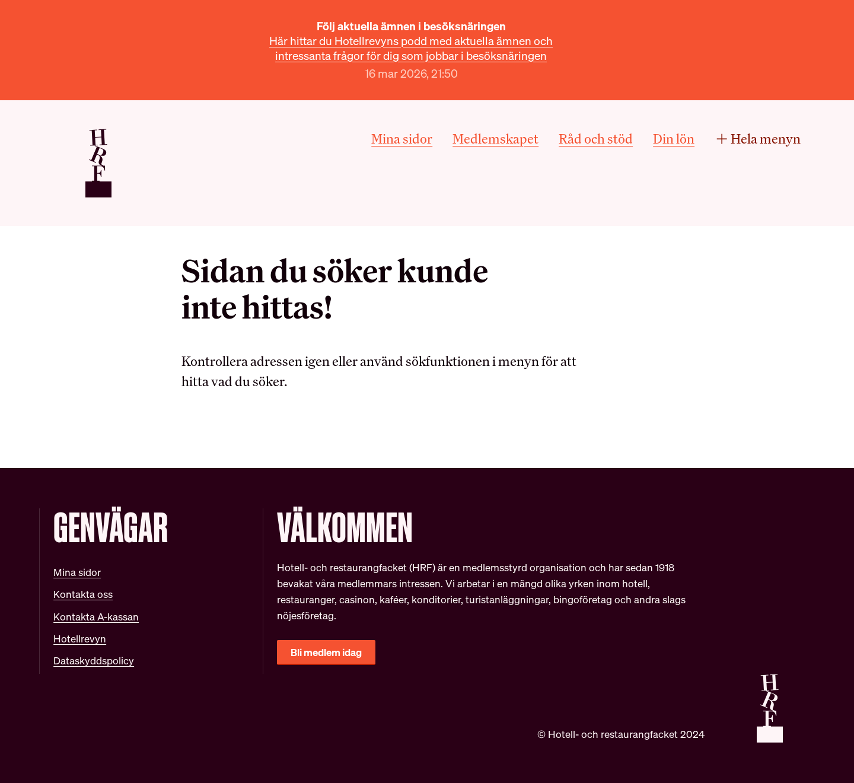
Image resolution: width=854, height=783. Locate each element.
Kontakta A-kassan (96, 616)
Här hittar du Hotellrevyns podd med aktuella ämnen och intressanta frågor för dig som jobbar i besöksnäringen (411, 48)
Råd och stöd (596, 138)
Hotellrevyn (79, 638)
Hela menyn (758, 138)
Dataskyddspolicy (93, 660)
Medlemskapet (495, 138)
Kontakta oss (83, 594)
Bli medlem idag (326, 652)
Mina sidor (401, 138)
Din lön (673, 138)
